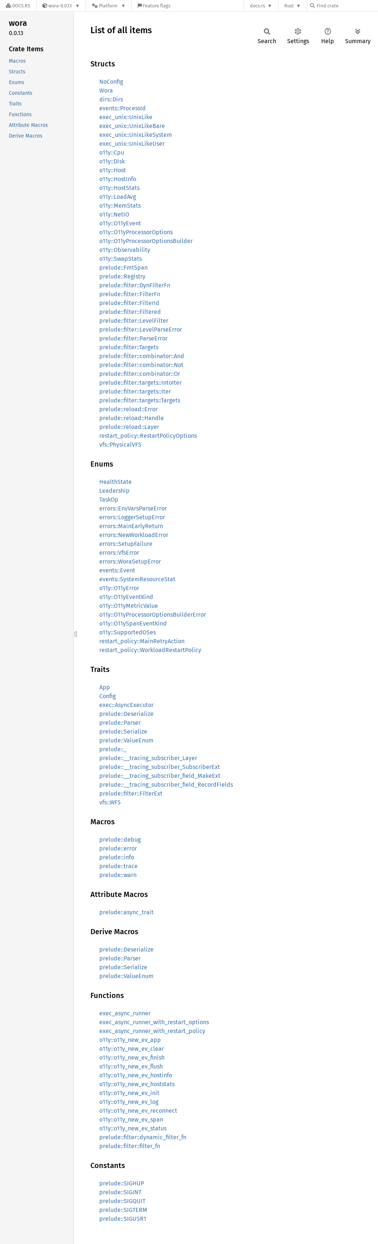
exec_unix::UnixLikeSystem (135, 134)
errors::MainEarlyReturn (131, 526)
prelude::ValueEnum (126, 740)
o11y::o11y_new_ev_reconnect (138, 1110)
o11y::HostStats (119, 187)
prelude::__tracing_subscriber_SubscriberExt (159, 766)
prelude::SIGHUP (121, 1183)
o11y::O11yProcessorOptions (136, 232)
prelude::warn (118, 875)
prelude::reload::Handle (131, 418)
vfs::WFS (110, 802)
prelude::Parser (120, 722)
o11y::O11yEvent (120, 223)
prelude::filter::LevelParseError (140, 329)
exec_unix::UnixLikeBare (132, 125)
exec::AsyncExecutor (126, 704)
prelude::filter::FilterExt (130, 793)
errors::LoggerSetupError (132, 517)
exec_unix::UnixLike (125, 117)
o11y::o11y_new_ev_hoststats (137, 1084)
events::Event (117, 570)
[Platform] (108, 5)
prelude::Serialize (123, 731)
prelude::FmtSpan (123, 267)
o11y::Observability (124, 249)
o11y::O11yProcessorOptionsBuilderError (152, 614)
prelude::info (116, 857)
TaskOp (108, 499)
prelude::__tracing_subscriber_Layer (148, 758)
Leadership (114, 490)
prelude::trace (118, 866)
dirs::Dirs (111, 99)
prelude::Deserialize (126, 713)
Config (107, 696)
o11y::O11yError (119, 588)
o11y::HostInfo (117, 179)
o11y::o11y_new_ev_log (128, 1101)
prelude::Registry (122, 276)
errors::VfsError (119, 552)
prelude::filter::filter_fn (129, 1146)
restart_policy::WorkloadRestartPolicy (150, 650)
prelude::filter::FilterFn (129, 294)
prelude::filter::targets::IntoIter (140, 382)
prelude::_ (113, 749)
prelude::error (118, 848)
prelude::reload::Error (128, 409)
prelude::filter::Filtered (130, 311)
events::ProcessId (122, 108)
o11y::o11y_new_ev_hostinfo (135, 1075)
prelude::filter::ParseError (133, 338)
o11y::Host (112, 170)
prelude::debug (120, 839)
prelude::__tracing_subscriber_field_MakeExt (159, 775)
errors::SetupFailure (125, 543)
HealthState (115, 481)
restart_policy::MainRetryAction (142, 641)
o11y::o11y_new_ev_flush (131, 1066)
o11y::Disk (112, 161)
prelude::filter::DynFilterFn (134, 285)
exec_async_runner (125, 1013)
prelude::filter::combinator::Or (139, 373)
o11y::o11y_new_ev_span (131, 1119)
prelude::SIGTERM (123, 1209)
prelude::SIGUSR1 (122, 1218)
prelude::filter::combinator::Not (141, 364)
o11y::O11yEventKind (126, 596)
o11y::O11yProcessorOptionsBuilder (146, 241)
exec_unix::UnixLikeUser (132, 143)
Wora (106, 90)
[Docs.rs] (18, 5)
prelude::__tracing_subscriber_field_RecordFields (166, 784)
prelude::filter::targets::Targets (139, 400)
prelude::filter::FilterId (129, 302)
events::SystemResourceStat (137, 579)
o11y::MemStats (120, 205)
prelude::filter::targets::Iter (135, 391)
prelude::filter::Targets (128, 347)
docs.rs (257, 5)
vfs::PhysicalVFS (120, 444)
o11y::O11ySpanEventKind (133, 623)
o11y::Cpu (111, 152)
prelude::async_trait (126, 912)
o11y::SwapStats (120, 258)
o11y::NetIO (114, 214)
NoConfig (111, 81)
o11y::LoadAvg (117, 196)
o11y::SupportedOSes (127, 632)
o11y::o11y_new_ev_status (132, 1128)
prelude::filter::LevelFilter (133, 320)
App (104, 687)
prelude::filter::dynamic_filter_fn (142, 1137)
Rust (289, 5)
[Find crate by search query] (347, 5)
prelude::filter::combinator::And (141, 356)
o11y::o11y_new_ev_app (130, 1039)
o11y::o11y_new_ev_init (129, 1092)
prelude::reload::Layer (129, 426)
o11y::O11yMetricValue (128, 605)
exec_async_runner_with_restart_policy (152, 1031)
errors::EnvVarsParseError (133, 508)
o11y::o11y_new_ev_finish (132, 1057)
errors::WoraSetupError (130, 561)
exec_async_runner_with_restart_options (154, 1022)
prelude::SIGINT (120, 1192)
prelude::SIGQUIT (122, 1201)
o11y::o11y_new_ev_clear (131, 1048)
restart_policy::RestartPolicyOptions (148, 435)
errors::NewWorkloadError (133, 534)
